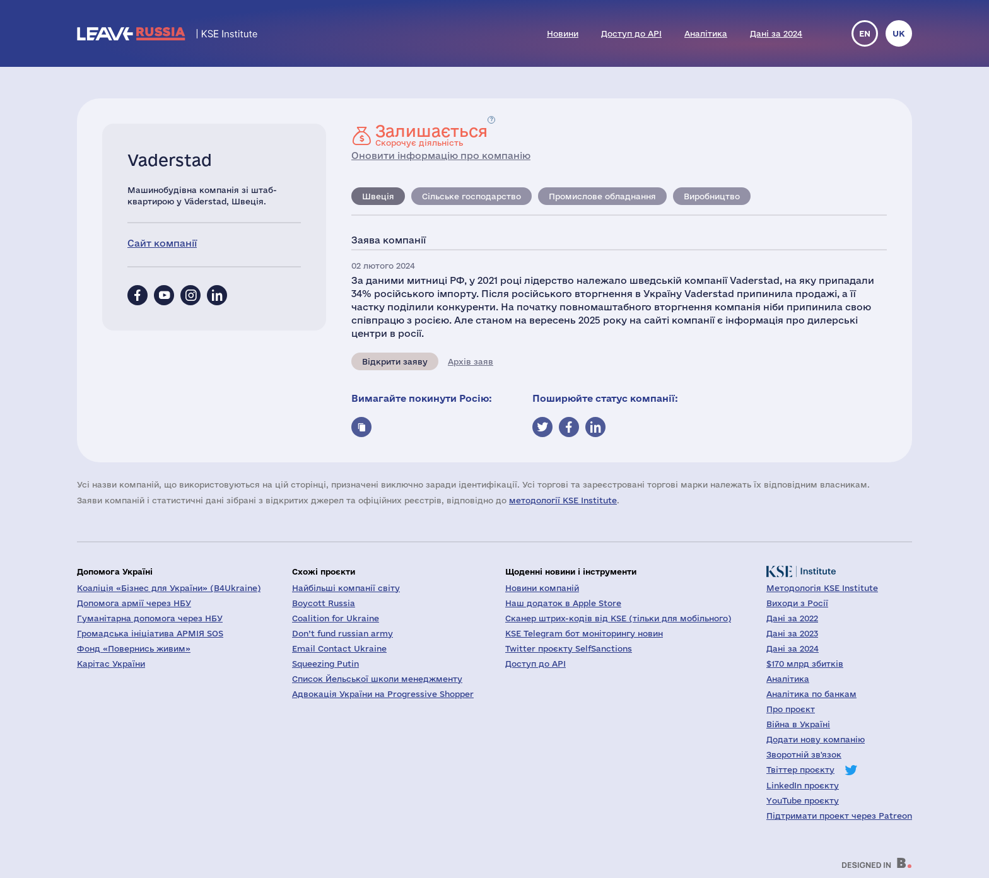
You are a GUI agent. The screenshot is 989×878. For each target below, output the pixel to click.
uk (898, 33)
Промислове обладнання (602, 196)
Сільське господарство (471, 196)
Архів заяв (470, 361)
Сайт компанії (162, 243)
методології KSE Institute (563, 500)
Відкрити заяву (395, 361)
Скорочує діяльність (431, 135)
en (864, 33)
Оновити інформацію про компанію (440, 155)
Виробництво (712, 196)
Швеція (378, 196)
